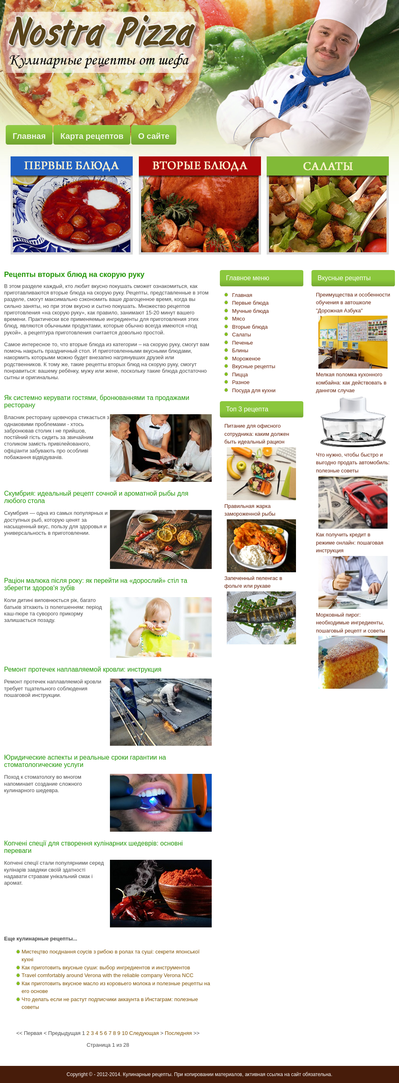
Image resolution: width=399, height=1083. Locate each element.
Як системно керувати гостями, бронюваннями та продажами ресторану (96, 401)
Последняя (178, 1033)
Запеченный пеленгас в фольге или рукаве (253, 582)
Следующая (144, 1033)
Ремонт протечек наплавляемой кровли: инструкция (82, 669)
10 (124, 1033)
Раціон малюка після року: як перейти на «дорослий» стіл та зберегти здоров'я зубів (95, 584)
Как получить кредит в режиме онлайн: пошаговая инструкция (350, 543)
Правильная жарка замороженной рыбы (249, 510)
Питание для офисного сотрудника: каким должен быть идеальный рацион (256, 434)
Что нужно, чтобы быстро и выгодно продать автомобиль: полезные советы (353, 463)
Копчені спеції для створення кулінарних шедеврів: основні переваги (93, 847)
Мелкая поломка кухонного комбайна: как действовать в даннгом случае (351, 382)
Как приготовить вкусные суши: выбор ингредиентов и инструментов (106, 967)
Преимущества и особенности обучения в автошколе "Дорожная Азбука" (353, 303)
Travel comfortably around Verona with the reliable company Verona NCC (107, 975)
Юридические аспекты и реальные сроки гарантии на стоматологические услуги (85, 761)
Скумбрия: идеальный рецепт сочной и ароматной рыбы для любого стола (96, 497)
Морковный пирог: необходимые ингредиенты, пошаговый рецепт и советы (350, 623)
